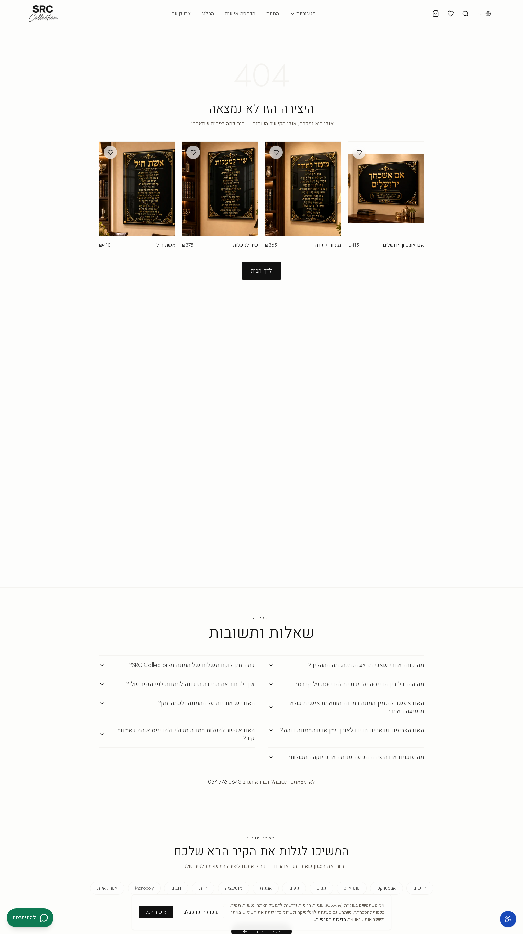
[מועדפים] (450, 13)
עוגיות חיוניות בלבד (199, 912)
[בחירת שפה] (484, 13)
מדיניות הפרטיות (330, 919)
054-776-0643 (224, 782)
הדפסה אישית (240, 13)
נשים (321, 888)
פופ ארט (352, 888)
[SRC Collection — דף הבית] (43, 13)
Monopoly (144, 888)
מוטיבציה (233, 888)
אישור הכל (155, 912)
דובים (176, 888)
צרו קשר (181, 13)
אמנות (266, 888)
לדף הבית (261, 271)
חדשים (419, 888)
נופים (294, 888)
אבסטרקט (386, 888)
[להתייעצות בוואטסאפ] (30, 917)
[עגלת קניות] (435, 13)
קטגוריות (303, 13)
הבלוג (208, 13)
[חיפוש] (465, 13)
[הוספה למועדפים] (359, 152)
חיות (203, 888)
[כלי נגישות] (508, 919)
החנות (272, 13)
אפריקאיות (107, 888)
